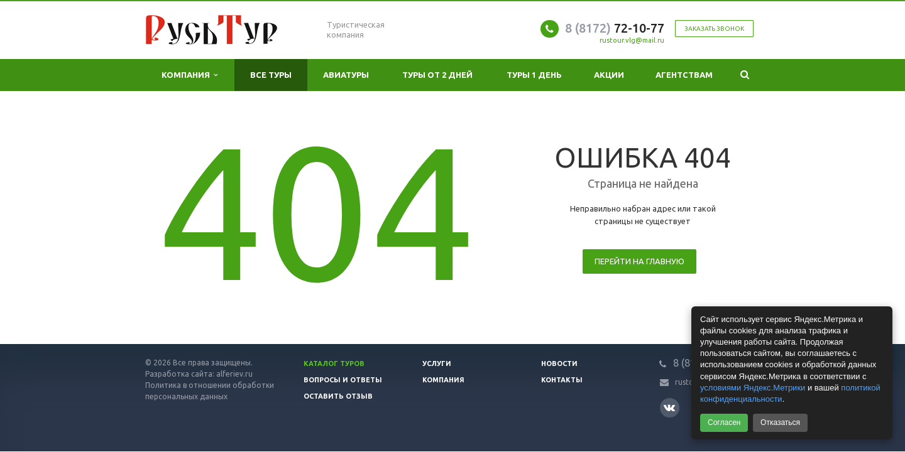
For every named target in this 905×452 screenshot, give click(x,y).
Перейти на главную (639, 261)
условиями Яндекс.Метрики (752, 387)
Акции (609, 74)
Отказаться (780, 422)
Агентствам (684, 74)
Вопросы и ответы (343, 380)
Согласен (724, 422)
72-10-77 (614, 28)
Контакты (562, 380)
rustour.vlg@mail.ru (632, 40)
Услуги (436, 363)
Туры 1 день (534, 74)
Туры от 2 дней (437, 74)
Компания (189, 75)
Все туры (271, 74)
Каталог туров (334, 363)
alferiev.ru (234, 374)
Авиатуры (346, 74)
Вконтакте (669, 407)
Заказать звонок (714, 28)
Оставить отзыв (338, 396)
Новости (559, 363)
